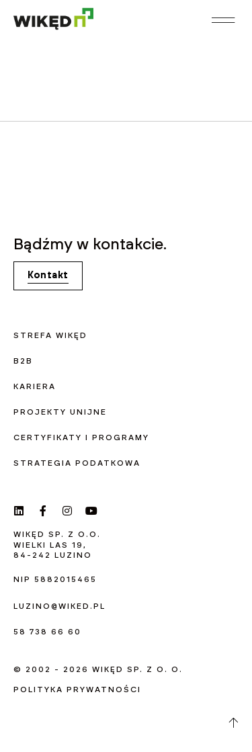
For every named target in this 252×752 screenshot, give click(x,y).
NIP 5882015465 (55, 579)
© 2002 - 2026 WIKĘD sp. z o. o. (98, 669)
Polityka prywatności (77, 689)
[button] (223, 20)
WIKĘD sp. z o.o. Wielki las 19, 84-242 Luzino (57, 544)
